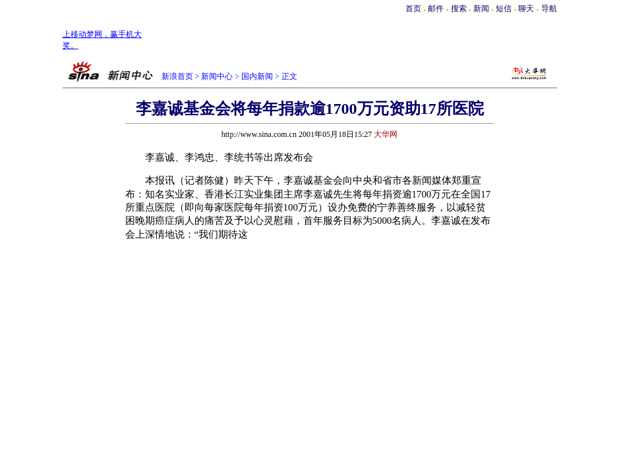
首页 (413, 8)
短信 (504, 8)
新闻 (481, 8)
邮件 (436, 8)
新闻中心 (217, 76)
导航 (549, 8)
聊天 (526, 8)
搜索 (460, 8)
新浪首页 (177, 76)
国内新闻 (257, 76)
